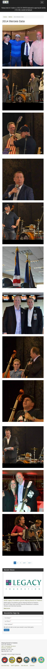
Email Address (8, 624)
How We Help (5, 665)
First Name (7, 618)
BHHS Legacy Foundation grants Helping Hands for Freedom (23, 600)
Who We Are (24, 665)
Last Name (7, 621)
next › (24, 563)
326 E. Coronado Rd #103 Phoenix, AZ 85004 (8, 647)
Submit (6, 630)
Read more (7, 608)
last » (29, 563)
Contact (32, 665)
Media (10, 17)
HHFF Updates (15, 665)
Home (5, 17)
